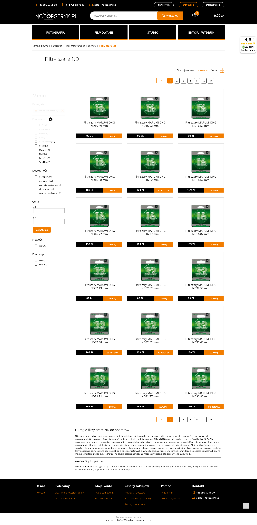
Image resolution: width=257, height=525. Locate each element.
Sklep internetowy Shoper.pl (128, 517)
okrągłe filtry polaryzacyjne (161, 466)
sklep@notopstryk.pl (208, 497)
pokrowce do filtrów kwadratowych (114, 469)
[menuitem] (55, 32)
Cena (214, 70)
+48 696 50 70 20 (205, 492)
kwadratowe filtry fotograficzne (190, 466)
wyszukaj (170, 15)
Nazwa (202, 70)
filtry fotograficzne (94, 461)
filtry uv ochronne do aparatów (131, 466)
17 (210, 80)
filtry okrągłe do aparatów (102, 466)
